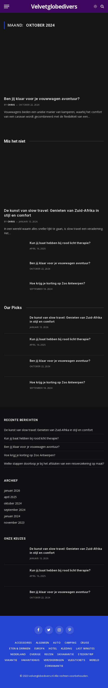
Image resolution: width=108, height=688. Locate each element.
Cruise (85, 642)
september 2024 (14, 510)
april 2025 (10, 497)
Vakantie (11, 660)
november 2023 (14, 522)
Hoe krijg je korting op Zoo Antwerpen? (57, 283)
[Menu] (6, 6)
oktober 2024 (12, 503)
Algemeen (42, 642)
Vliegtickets (76, 660)
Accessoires (23, 642)
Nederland (18, 654)
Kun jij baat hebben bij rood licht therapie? (60, 243)
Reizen (48, 654)
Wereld (94, 660)
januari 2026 (12, 490)
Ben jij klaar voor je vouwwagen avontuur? (42, 99)
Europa (39, 648)
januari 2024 (12, 516)
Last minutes (85, 648)
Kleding (66, 648)
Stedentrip (86, 654)
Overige (35, 654)
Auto (57, 642)
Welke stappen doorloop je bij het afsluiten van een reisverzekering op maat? (54, 463)
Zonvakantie (54, 666)
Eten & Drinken (19, 648)
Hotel (53, 648)
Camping (71, 642)
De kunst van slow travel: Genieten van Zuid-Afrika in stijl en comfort (48, 430)
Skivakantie (65, 654)
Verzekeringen (54, 660)
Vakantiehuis (30, 660)
